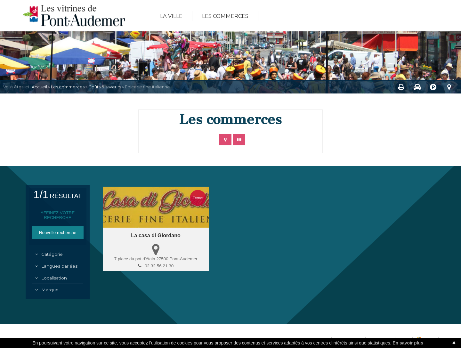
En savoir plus (407, 342)
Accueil (39, 87)
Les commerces (225, 16)
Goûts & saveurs (104, 87)
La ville (171, 16)
